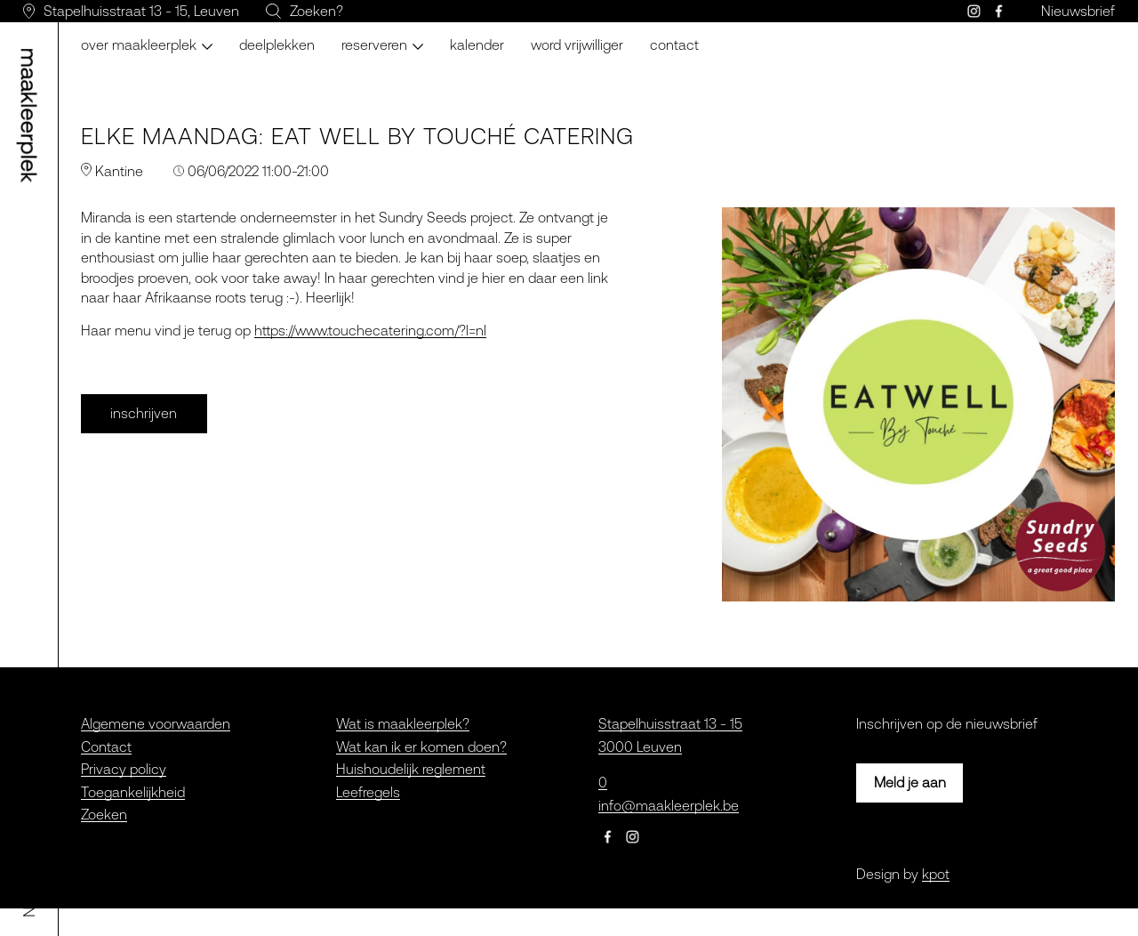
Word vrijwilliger (577, 44)
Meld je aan (910, 782)
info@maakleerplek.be (668, 805)
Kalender (477, 44)
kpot (936, 874)
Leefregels (368, 792)
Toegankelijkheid (133, 792)
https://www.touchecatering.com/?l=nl (370, 330)
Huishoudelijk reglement (410, 769)
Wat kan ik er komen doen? (421, 746)
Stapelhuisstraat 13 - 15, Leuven (141, 11)
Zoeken (104, 814)
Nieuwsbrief (1078, 11)
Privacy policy (123, 769)
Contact (674, 44)
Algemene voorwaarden (155, 723)
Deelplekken (277, 44)
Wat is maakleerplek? (402, 723)
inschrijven (143, 413)
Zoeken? (316, 11)
